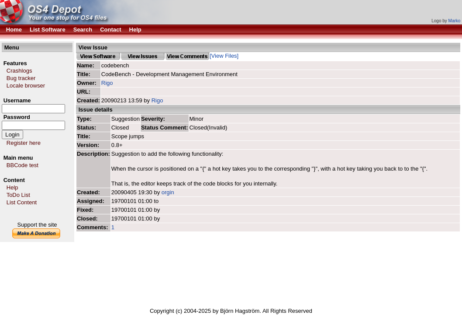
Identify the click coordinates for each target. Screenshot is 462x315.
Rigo (107, 83)
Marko (454, 20)
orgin (168, 192)
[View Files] (224, 55)
